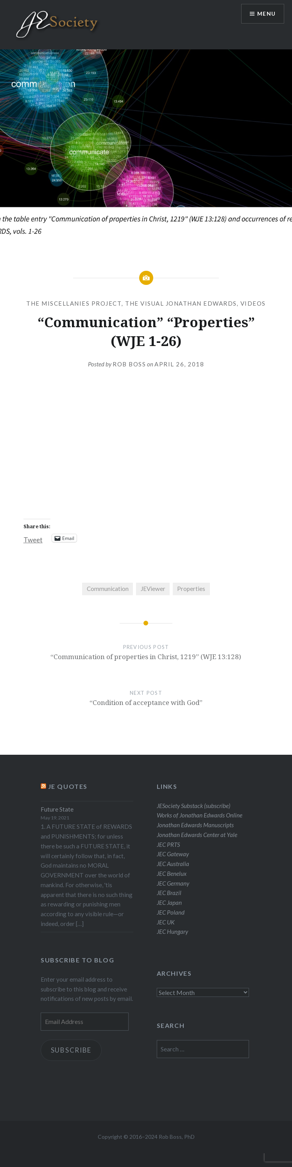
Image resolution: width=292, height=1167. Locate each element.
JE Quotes (68, 786)
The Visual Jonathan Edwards (181, 303)
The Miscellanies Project (74, 303)
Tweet (33, 538)
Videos (253, 303)
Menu (266, 14)
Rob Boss (129, 364)
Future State (57, 809)
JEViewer (153, 588)
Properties (191, 588)
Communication (108, 588)
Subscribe (71, 1050)
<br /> (146, 450)
